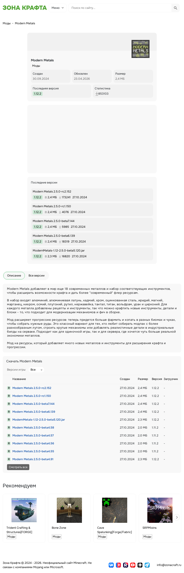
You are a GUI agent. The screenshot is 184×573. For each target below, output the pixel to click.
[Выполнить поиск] (175, 8)
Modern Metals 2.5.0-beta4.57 (33, 435)
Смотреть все (18, 467)
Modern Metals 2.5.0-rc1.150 (31, 396)
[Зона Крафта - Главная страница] (25, 8)
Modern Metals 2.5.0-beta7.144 (33, 404)
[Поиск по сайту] (120, 8)
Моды (7, 23)
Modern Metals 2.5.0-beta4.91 (32, 459)
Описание (14, 275)
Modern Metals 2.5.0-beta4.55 (33, 451)
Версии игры (16, 370)
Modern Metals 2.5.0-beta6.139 (33, 412)
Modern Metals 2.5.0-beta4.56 (33, 443)
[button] (177, 517)
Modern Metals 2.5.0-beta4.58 (33, 427)
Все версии (37, 275)
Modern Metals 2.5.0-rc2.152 (31, 388)
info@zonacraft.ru (169, 565)
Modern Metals (25, 23)
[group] (24, 518)
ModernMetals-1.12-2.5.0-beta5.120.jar (38, 420)
